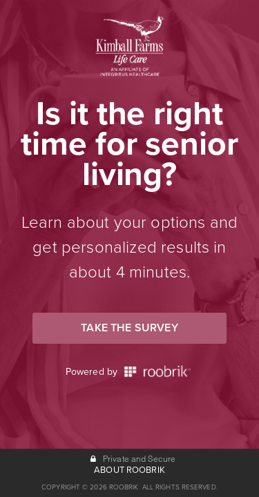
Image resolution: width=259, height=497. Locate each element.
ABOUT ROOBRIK (129, 470)
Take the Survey (129, 328)
